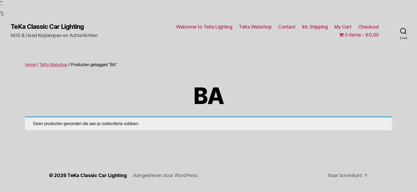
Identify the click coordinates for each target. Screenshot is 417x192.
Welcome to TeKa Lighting (204, 27)
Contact (286, 27)
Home (30, 64)
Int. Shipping (315, 27)
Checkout (368, 27)
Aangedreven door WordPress (165, 175)
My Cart (343, 27)
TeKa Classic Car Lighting (47, 26)
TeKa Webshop (255, 27)
